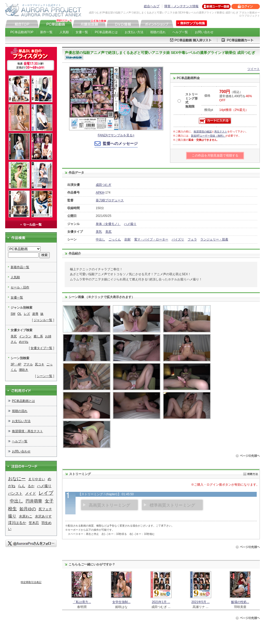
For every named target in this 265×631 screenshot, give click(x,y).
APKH (100, 192)
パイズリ (178, 239)
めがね (23, 342)
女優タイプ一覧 (41, 348)
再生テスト (220, 131)
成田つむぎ (103, 185)
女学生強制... (121, 602)
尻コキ (39, 364)
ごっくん (114, 239)
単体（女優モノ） (108, 224)
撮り (12, 516)
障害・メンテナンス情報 (181, 6)
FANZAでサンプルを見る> (116, 135)
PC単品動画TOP (21, 32)
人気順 (64, 32)
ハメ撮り (130, 224)
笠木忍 (34, 523)
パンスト (15, 493)
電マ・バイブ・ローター (151, 239)
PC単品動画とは (106, 32)
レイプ (46, 493)
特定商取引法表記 (31, 582)
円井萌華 (34, 501)
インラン (25, 336)
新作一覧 (46, 32)
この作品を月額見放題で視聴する (215, 155)
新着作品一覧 (20, 267)
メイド (30, 493)
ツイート (253, 69)
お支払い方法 (134, 32)
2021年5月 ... (200, 602)
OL (19, 314)
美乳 (99, 231)
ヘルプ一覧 (180, 32)
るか (31, 486)
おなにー (17, 478)
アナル (28, 364)
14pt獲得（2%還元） (233, 110)
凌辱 (35, 314)
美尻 (108, 231)
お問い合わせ (204, 32)
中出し (100, 239)
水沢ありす (43, 516)
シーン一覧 (44, 376)
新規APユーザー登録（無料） (208, 135)
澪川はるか (17, 523)
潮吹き (23, 370)
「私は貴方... (82, 602)
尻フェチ (45, 509)
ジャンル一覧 (43, 320)
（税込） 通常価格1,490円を (235, 96)
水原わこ (25, 516)
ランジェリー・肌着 (214, 239)
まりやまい (36, 479)
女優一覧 (82, 32)
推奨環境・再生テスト (27, 431)
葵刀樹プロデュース (110, 200)
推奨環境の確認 (203, 131)
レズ (27, 314)
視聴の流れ (158, 32)
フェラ (192, 239)
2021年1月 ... (161, 602)
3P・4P (16, 364)
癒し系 (38, 336)
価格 (207, 95)
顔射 (127, 239)
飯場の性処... (240, 602)
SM (13, 314)
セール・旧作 (20, 287)
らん (21, 486)
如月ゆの (27, 509)
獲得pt (208, 110)
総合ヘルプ (151, 6)
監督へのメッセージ (120, 143)
